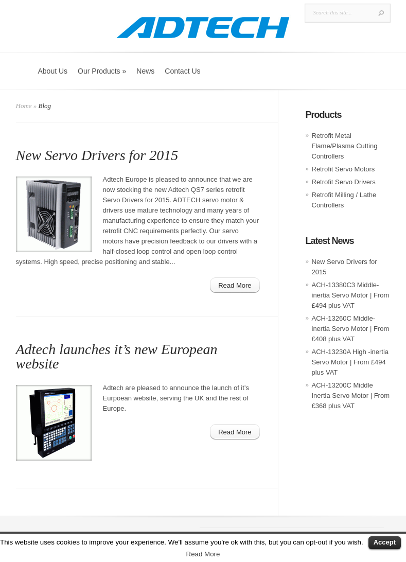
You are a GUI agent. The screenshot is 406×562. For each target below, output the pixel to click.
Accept (385, 542)
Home (24, 106)
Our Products (102, 71)
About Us (53, 71)
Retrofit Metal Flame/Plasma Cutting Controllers (345, 146)
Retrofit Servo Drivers (344, 182)
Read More (203, 554)
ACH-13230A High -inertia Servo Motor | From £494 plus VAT (350, 362)
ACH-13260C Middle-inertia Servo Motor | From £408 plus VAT (351, 328)
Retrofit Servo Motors (343, 169)
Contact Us (182, 71)
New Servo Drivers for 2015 (97, 155)
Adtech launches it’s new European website (117, 356)
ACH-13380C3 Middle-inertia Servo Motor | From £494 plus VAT (351, 295)
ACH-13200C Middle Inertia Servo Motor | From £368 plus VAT (351, 395)
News (145, 71)
